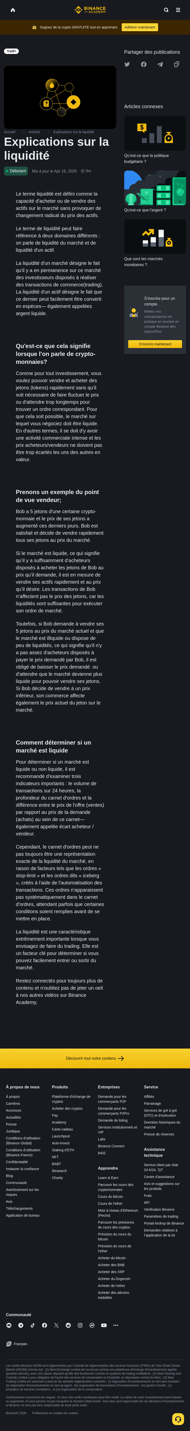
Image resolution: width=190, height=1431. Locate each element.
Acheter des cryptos (67, 1108)
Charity (57, 1178)
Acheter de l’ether (111, 1286)
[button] (178, 10)
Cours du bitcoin (110, 1197)
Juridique (13, 1131)
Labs (101, 1139)
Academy (59, 1122)
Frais (148, 1196)
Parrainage (152, 1103)
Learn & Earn (108, 1178)
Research (59, 1171)
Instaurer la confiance (22, 1169)
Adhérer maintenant (140, 27)
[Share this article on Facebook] (144, 64)
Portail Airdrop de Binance (164, 1223)
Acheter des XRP (111, 1272)
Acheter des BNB (111, 1265)
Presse (11, 1124)
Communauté (16, 1183)
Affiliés (149, 1097)
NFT (55, 1157)
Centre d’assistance (159, 1177)
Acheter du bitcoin (112, 1258)
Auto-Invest (61, 1143)
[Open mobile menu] (178, 9)
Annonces (13, 1110)
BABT (56, 1164)
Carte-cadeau (62, 1129)
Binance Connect (111, 1146)
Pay (55, 1115)
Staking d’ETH (63, 1150)
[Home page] (90, 10)
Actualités (13, 1117)
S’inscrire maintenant (155, 344)
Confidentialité (17, 1162)
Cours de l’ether (110, 1203)
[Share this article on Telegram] (160, 64)
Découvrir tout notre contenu (95, 1058)
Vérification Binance (159, 1209)
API (147, 1203)
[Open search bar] (164, 9)
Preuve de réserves (159, 1134)
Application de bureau (22, 1215)
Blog (9, 1176)
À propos (13, 1097)
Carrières (13, 1103)
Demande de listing (113, 1120)
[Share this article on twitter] (127, 64)
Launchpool (61, 1136)
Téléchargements (19, 1208)
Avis (9, 1202)
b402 (102, 1153)
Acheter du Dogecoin (114, 1279)
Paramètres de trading (161, 1216)
